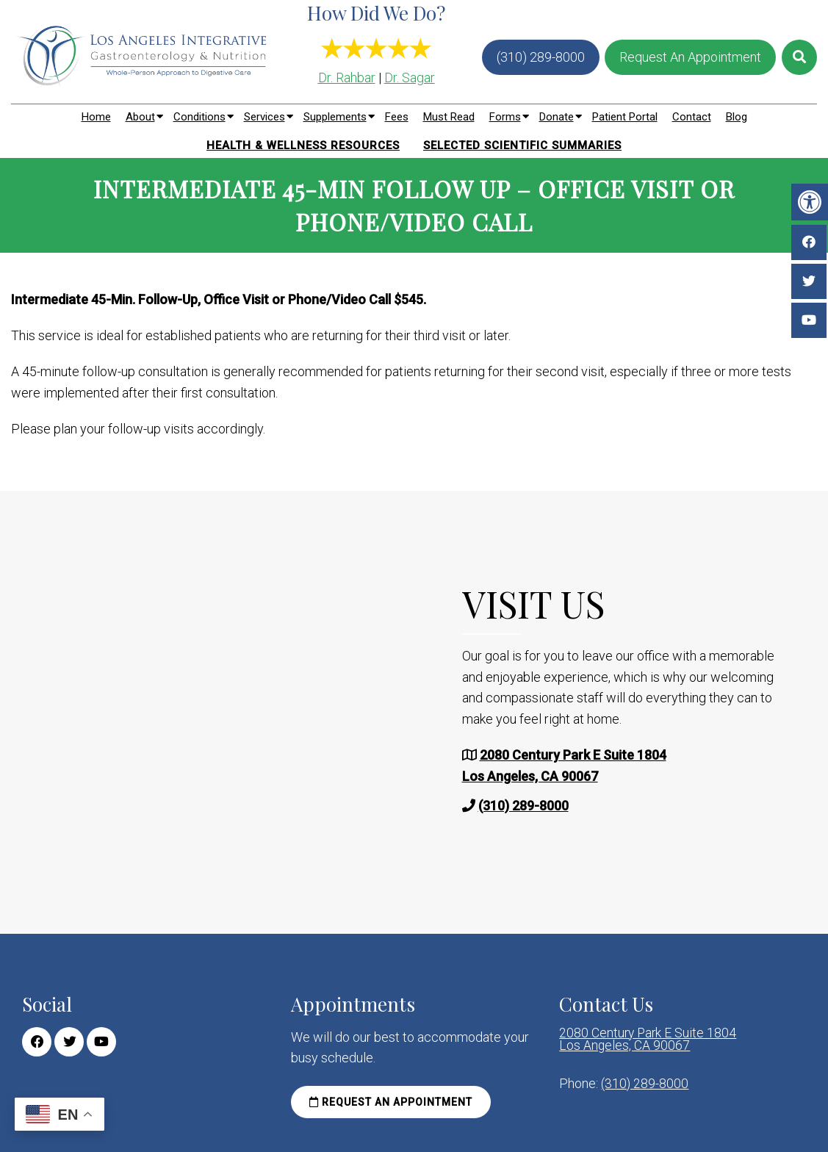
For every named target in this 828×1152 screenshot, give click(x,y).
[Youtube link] (101, 1041)
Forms (505, 116)
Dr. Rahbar (346, 77)
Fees (396, 116)
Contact (691, 116)
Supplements (335, 116)
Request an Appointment (390, 1102)
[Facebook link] (36, 1041)
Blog (736, 116)
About (140, 116)
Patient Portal (625, 116)
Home (96, 116)
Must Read (449, 116)
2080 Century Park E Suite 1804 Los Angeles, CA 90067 (649, 1040)
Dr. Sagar (409, 77)
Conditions (199, 116)
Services (264, 116)
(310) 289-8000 (541, 57)
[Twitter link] (69, 1041)
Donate (556, 116)
